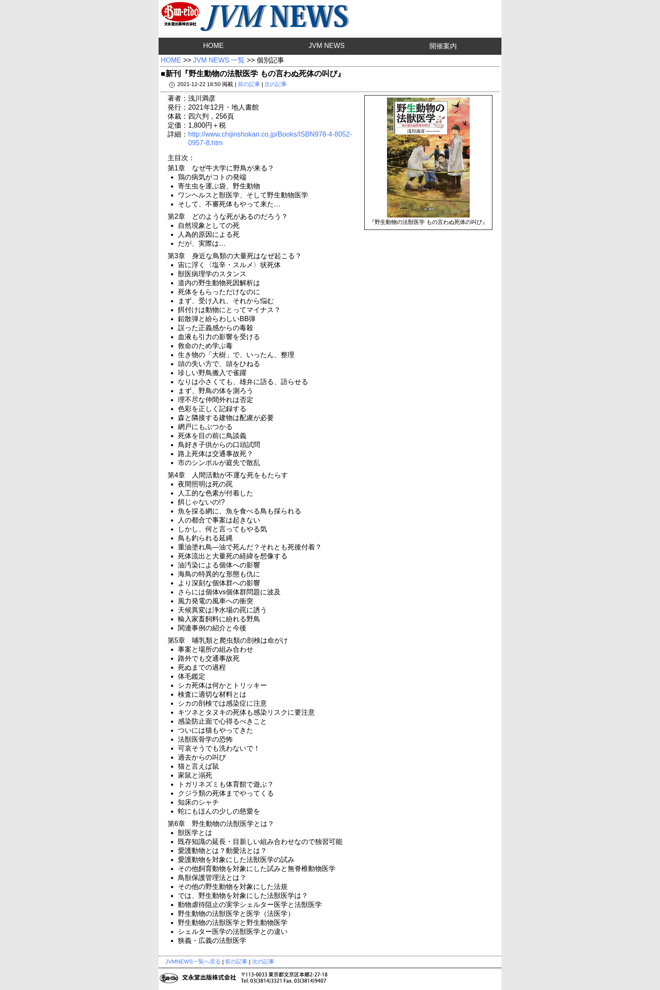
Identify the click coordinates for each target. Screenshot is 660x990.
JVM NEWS (327, 45)
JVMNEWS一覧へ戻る (193, 961)
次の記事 (275, 84)
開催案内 (443, 46)
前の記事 (249, 84)
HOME (213, 45)
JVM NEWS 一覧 (219, 60)
